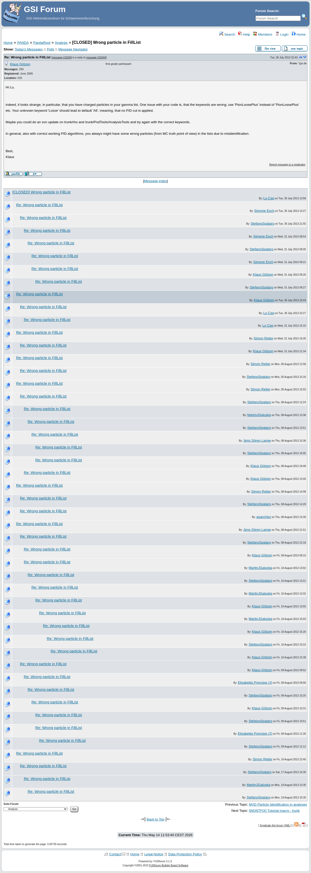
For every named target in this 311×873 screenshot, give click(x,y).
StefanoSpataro (262, 223)
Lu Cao (268, 198)
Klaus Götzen (20, 64)
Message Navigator (73, 49)
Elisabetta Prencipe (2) (255, 682)
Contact (115, 854)
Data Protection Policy (185, 854)
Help (244, 34)
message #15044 (96, 57)
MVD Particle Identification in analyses (278, 804)
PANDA (23, 43)
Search (227, 34)
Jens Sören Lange (257, 440)
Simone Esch (264, 211)
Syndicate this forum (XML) (275, 825)
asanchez (263, 517)
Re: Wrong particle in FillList (27, 57)
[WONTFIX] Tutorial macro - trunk (274, 811)
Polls (50, 49)
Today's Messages (28, 49)
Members (262, 34)
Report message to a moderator (287, 164)
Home (299, 34)
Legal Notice (153, 854)
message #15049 (62, 57)
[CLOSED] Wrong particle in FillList (41, 192)
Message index (155, 181)
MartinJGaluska (259, 415)
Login (281, 34)
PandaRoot (41, 43)
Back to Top (155, 819)
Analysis (61, 43)
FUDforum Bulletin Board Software (168, 865)
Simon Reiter (263, 338)
